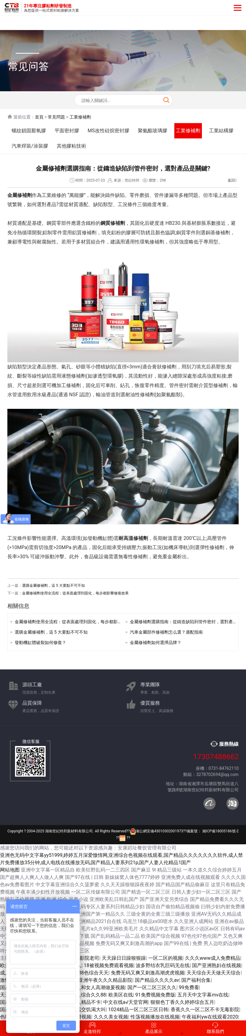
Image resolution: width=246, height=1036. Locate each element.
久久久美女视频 (111, 1017)
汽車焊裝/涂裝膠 (30, 146)
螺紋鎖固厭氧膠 (29, 131)
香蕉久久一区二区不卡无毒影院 (205, 1009)
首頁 (39, 117)
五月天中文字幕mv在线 (202, 995)
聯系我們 (215, 1028)
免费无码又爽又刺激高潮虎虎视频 (147, 973)
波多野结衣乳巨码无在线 (163, 965)
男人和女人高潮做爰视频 (98, 987)
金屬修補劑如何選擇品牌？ (155, 642)
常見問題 (56, 117)
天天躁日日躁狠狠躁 (124, 958)
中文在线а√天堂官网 (125, 1002)
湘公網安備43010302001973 (156, 831)
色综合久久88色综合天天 (81, 973)
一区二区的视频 (165, 958)
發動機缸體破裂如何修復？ (40, 642)
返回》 (233, 180)
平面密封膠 (67, 131)
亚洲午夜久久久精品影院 (105, 980)
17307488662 (216, 756)
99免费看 (189, 987)
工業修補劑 (80, 117)
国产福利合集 (196, 980)
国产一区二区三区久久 (151, 987)
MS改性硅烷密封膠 (108, 131)
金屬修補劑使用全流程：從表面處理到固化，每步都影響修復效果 (75, 593)
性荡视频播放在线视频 (155, 1017)
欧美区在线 (120, 995)
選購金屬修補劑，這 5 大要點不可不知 (53, 585)
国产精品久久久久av (157, 980)
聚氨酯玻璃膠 (152, 131)
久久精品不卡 (86, 1002)
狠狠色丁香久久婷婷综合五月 (182, 1002)
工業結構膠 (221, 131)
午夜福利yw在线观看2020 (210, 1017)
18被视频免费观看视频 (109, 965)
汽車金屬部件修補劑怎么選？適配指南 (166, 632)
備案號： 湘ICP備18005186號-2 (213, 831)
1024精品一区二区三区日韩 (138, 1009)
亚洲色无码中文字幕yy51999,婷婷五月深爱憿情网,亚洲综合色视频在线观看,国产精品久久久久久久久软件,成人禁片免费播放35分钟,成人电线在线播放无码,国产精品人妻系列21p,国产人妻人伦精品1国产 (121, 858)
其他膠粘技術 (71, 146)
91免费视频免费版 (155, 995)
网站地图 (10, 870)
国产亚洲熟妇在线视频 (216, 965)
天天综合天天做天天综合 (213, 973)
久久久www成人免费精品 (212, 958)
